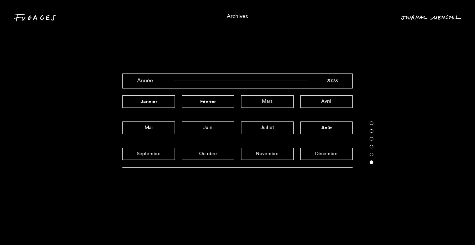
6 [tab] (371, 162)
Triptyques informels (237, 226)
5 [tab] (371, 154)
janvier (148, 101)
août (326, 128)
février (208, 101)
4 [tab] (371, 146)
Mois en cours (437, 226)
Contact (29, 228)
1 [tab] (371, 123)
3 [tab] (371, 138)
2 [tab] (371, 131)
